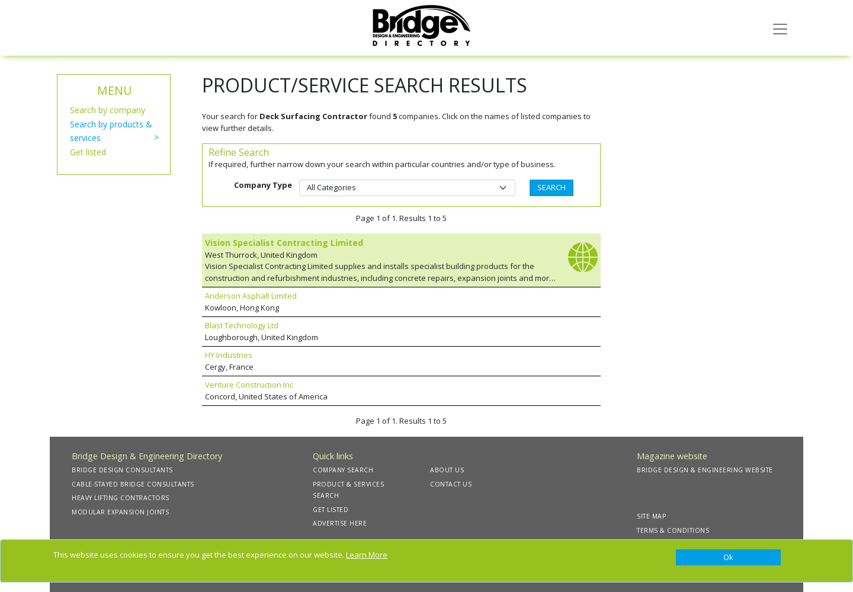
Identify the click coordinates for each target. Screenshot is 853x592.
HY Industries (228, 355)
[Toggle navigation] (780, 28)
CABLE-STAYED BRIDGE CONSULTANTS (133, 484)
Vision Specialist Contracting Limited (284, 242)
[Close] (728, 557)
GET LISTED (330, 509)
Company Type (263, 185)
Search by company (107, 110)
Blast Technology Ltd (241, 325)
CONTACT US (451, 484)
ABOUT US (447, 470)
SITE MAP (651, 516)
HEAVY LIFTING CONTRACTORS (120, 498)
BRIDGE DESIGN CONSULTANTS (122, 470)
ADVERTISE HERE (340, 523)
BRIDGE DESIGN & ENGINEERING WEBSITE (705, 470)
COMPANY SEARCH (343, 470)
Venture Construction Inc (249, 384)
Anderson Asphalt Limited (251, 295)
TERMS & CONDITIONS (673, 530)
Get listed (88, 152)
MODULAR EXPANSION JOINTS (120, 512)
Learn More (366, 554)
